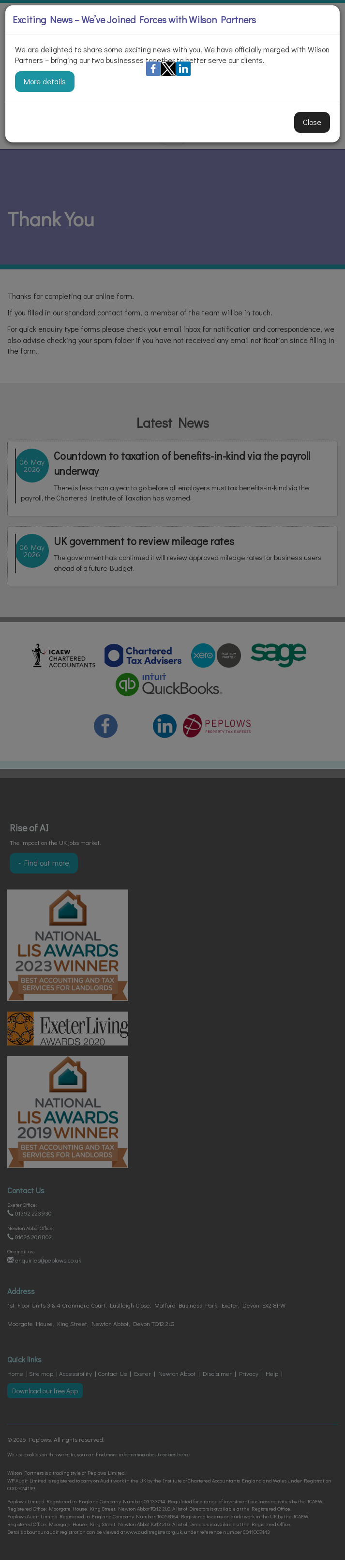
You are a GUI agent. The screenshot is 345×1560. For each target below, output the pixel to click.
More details (45, 81)
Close (312, 122)
